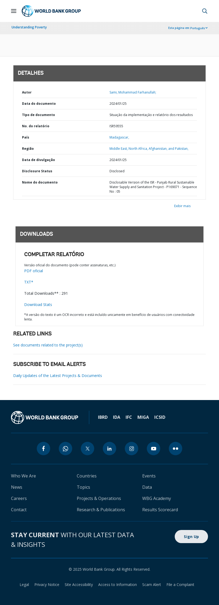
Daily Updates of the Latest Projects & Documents (57, 375)
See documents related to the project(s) (48, 345)
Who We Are (23, 476)
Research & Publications (101, 510)
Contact (19, 510)
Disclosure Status (37, 171)
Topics (83, 487)
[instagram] (131, 448)
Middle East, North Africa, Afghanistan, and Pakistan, (149, 148)
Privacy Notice (46, 584)
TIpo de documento (38, 115)
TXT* (28, 282)
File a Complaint (180, 584)
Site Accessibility (79, 584)
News (16, 487)
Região (28, 148)
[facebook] (43, 448)
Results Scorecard (160, 510)
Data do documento (39, 103)
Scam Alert (151, 584)
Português (197, 28)
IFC (129, 417)
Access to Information (117, 584)
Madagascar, (119, 137)
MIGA (143, 417)
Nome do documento (40, 182)
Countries (87, 476)
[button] (205, 11)
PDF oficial (33, 270)
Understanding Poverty (29, 27)
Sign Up (191, 536)
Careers (19, 498)
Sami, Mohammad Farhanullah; (133, 92)
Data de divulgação (38, 160)
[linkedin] (109, 448)
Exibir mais (182, 206)
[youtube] (153, 448)
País (25, 137)
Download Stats (38, 304)
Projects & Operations (99, 498)
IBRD (103, 417)
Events (149, 476)
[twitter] (87, 448)
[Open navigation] (13, 11)
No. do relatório (35, 126)
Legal (24, 584)
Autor (27, 92)
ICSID (159, 417)
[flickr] (175, 448)
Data (147, 487)
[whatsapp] (65, 448)
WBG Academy (156, 498)
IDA (116, 417)
